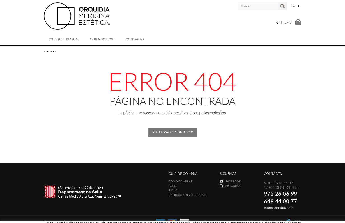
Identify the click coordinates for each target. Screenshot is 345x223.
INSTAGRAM (231, 185)
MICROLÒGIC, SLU (270, 221)
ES (299, 5)
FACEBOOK (230, 181)
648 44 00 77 (280, 201)
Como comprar (181, 181)
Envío (173, 190)
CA (293, 5)
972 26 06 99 (280, 194)
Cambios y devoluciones (188, 194)
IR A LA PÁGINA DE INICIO (173, 132)
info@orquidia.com (278, 208)
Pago (172, 185)
